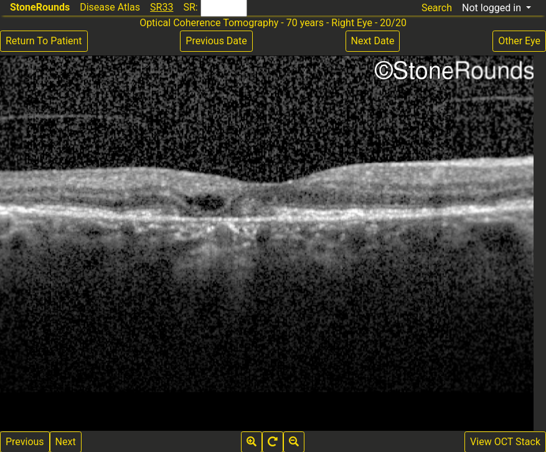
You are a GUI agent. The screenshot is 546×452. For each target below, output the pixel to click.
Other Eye (519, 41)
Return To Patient (44, 41)
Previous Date (216, 41)
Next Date (373, 41)
